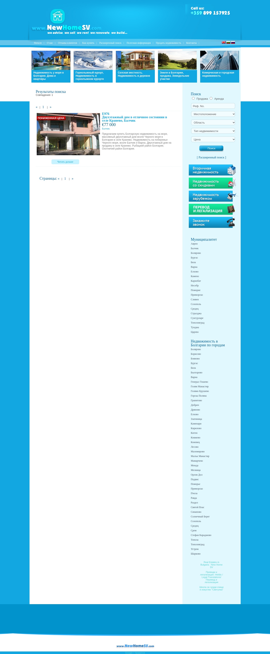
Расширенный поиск (110, 42)
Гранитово (196, 400)
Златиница (196, 418)
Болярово (196, 253)
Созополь (196, 304)
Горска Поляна (199, 395)
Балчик (195, 248)
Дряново (195, 409)
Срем (194, 530)
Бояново (195, 358)
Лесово (195, 446)
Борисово (196, 353)
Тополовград (198, 322)
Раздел (194, 502)
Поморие (196, 290)
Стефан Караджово (201, 535)
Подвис (195, 479)
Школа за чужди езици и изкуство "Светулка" (211, 588)
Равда (194, 497)
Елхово (194, 271)
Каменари (196, 423)
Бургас (194, 257)
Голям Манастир (200, 386)
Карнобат (196, 280)
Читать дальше (65, 161)
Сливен (195, 299)
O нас (50, 42)
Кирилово (196, 428)
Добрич (195, 405)
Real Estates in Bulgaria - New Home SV (211, 564)
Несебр (195, 285)
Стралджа (196, 313)
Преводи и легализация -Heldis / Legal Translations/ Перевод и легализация (211, 577)
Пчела (194, 493)
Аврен (194, 243)
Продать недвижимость (168, 42)
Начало (38, 42)
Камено (195, 276)
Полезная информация (139, 42)
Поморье (195, 484)
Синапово (196, 511)
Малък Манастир (200, 456)
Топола (194, 539)
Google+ (129, 652)
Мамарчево (197, 460)
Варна (194, 266)
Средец (195, 308)
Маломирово (198, 451)
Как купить (88, 42)
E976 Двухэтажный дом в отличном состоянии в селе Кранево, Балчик (134, 117)
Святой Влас (197, 507)
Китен (194, 432)
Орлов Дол (196, 474)
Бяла (193, 262)
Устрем (195, 549)
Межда (194, 465)
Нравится (140, 652)
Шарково (196, 553)
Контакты (191, 42)
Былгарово (196, 372)
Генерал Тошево (199, 381)
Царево (195, 331)
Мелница (196, 470)
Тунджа (195, 327)
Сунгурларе (197, 318)
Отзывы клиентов (67, 42)
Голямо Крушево (200, 391)
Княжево (195, 437)
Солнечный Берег (200, 516)
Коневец (195, 442)
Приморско (197, 294)
